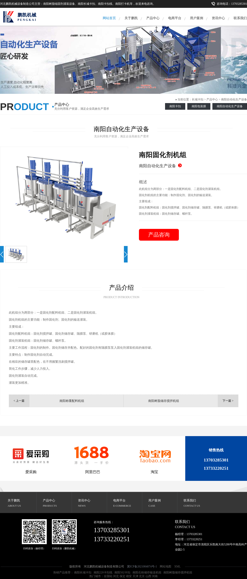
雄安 (129, 576)
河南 (155, 576)
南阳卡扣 (175, 106)
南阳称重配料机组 (71, 400)
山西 (148, 576)
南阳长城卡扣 (82, 572)
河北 (116, 576)
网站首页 (109, 18)
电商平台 (174, 18)
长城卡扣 (197, 99)
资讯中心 (218, 18)
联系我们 (190, 500)
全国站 (108, 576)
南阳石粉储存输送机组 (147, 572)
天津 (135, 576)
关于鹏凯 (131, 18)
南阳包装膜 (199, 106)
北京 (142, 576)
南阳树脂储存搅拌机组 (163, 400)
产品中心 (153, 18)
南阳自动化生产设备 (234, 99)
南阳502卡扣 (122, 572)
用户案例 (196, 18)
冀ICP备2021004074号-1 (142, 566)
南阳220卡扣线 (103, 572)
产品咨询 (159, 235)
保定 (122, 576)
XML (177, 566)
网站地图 (165, 566)
